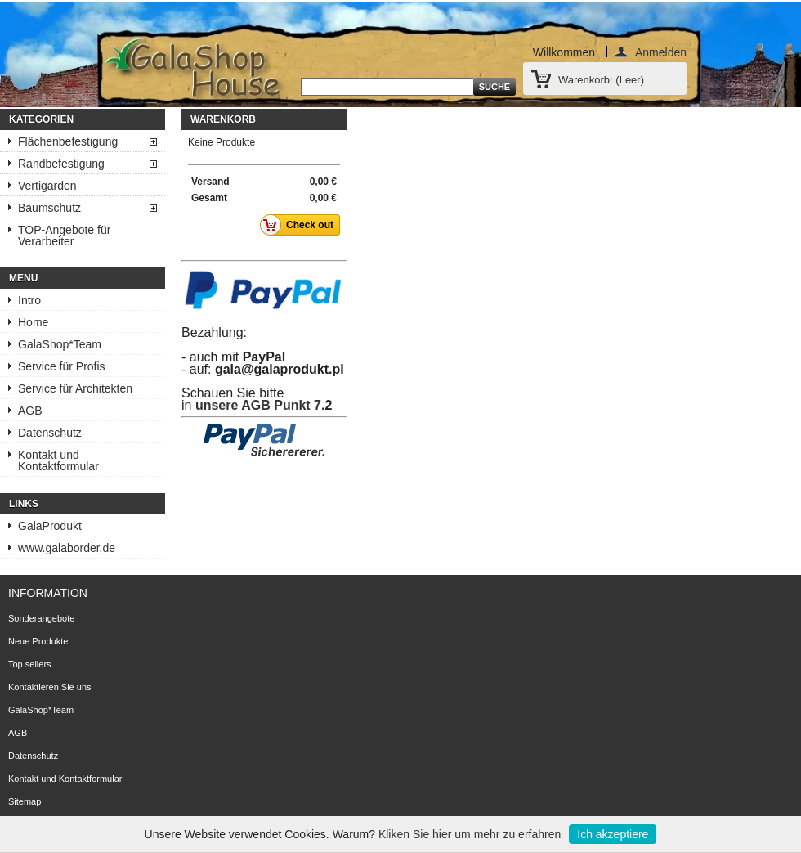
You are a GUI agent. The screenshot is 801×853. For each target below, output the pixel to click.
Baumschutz (49, 207)
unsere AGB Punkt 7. (260, 405)
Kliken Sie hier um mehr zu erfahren (469, 834)
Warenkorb (223, 119)
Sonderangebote (41, 618)
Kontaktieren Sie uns (50, 687)
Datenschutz (50, 432)
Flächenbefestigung (68, 141)
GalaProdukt (50, 525)
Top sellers (29, 664)
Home (33, 322)
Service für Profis (61, 366)
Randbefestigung (61, 163)
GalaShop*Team (59, 344)
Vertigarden (47, 185)
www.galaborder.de (66, 547)
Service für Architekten (75, 388)
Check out (301, 225)
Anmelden (661, 51)
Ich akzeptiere (612, 834)
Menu (23, 278)
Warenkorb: (601, 80)
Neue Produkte (38, 641)
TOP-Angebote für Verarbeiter (64, 235)
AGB (30, 410)
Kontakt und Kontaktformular (58, 460)
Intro (29, 300)
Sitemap (24, 801)
